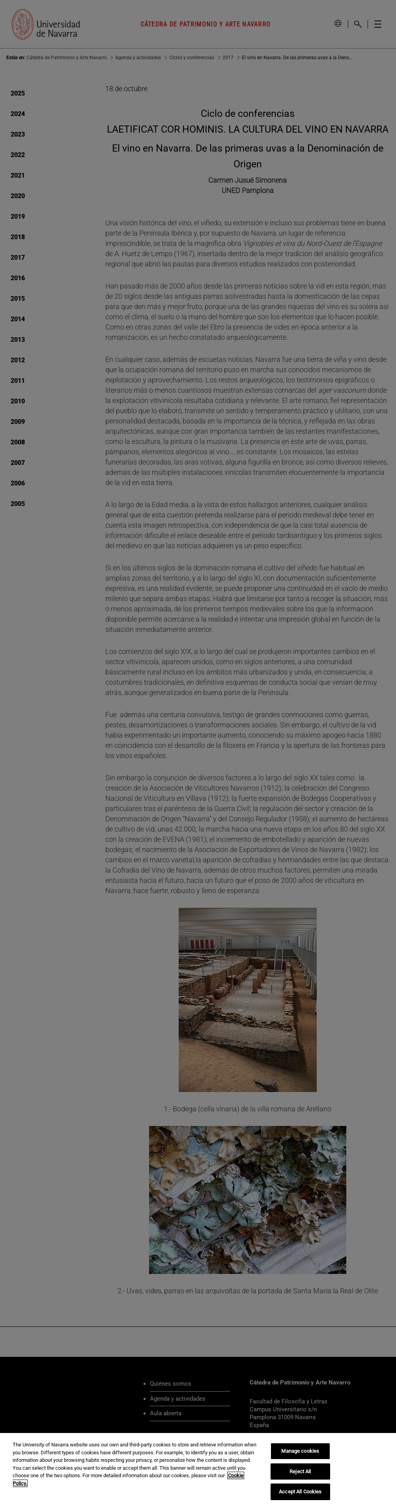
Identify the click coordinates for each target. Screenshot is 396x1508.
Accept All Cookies (300, 1492)
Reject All (300, 1471)
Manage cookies (300, 1451)
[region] (198, 1470)
